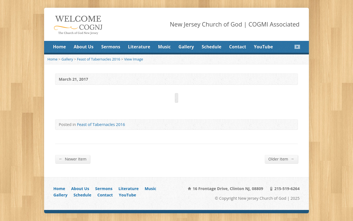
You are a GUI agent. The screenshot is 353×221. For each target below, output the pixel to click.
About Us (83, 47)
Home (59, 47)
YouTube (263, 47)
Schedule (211, 47)
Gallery (186, 47)
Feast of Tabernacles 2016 (98, 59)
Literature (139, 47)
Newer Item (72, 159)
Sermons (110, 47)
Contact (237, 47)
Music (164, 47)
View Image (133, 59)
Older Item (281, 159)
